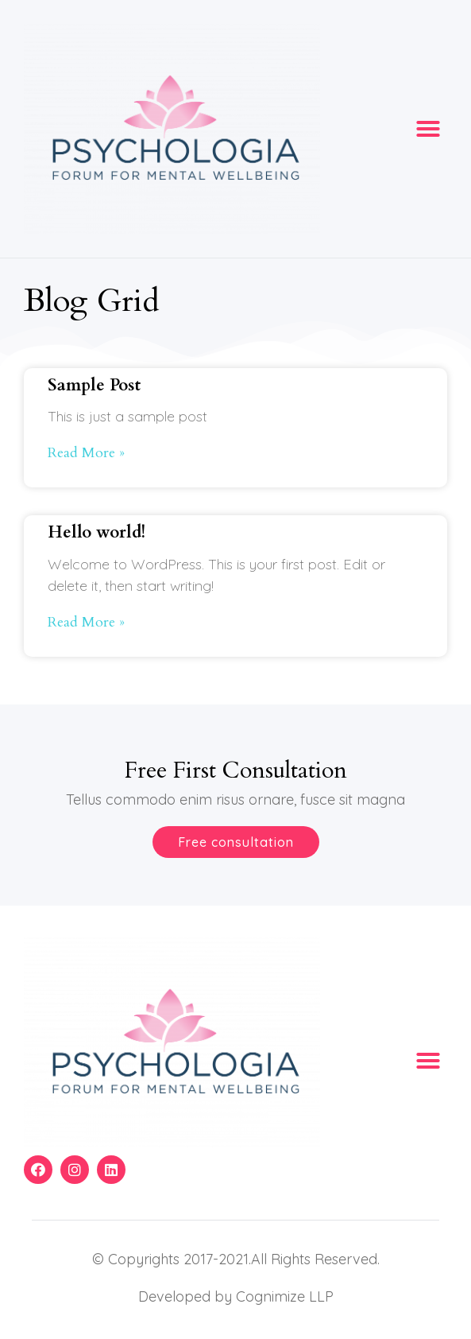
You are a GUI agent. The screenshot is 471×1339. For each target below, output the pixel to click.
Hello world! (96, 532)
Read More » (86, 453)
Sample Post (94, 385)
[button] (428, 129)
